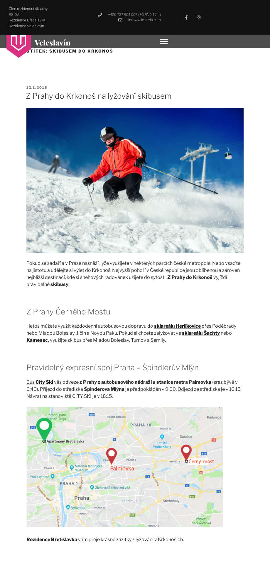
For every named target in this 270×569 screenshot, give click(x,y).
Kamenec (37, 340)
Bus (39, 382)
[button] (164, 41)
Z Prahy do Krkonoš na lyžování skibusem (98, 95)
